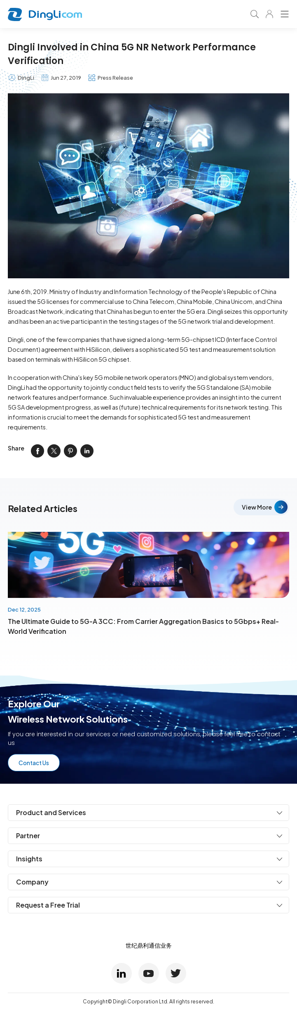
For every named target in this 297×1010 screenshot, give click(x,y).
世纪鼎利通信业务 (149, 945)
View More (257, 507)
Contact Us (34, 762)
